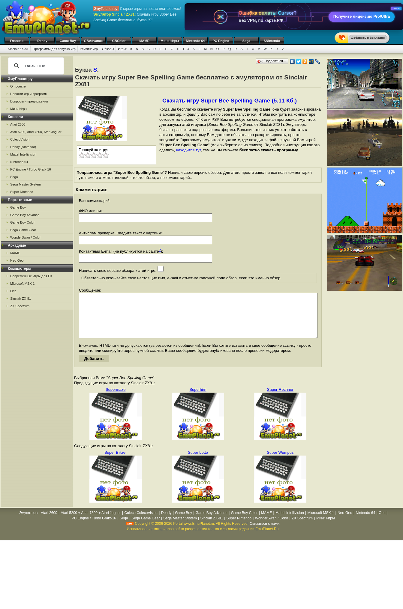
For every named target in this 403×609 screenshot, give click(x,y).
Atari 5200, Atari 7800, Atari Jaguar (36, 132)
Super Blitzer (115, 461)
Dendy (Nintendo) (23, 147)
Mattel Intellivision (23, 154)
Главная (17, 41)
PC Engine (220, 41)
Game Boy (68, 41)
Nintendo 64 (195, 41)
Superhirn (197, 398)
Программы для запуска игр (54, 49)
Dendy (42, 41)
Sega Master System (25, 184)
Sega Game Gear (23, 230)
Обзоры (108, 49)
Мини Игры (170, 41)
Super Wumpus (280, 461)
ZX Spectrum (19, 306)
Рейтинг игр (89, 49)
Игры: (122, 49)
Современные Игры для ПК (31, 276)
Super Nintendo (21, 192)
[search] (35, 66)
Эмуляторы (28, 522)
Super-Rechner (280, 398)
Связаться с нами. (265, 532)
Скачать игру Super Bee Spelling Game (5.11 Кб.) (229, 100)
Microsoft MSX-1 (22, 283)
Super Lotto (198, 461)
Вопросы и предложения (29, 101)
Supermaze (115, 398)
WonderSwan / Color (25, 237)
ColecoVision (19, 139)
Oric (13, 291)
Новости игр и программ (28, 94)
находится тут (188, 150)
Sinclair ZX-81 (18, 49)
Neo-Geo (17, 260)
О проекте (18, 86)
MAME (144, 41)
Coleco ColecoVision (141, 522)
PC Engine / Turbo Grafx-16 (30, 169)
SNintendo (272, 41)
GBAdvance (93, 41)
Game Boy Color (22, 222)
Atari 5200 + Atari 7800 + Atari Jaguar (91, 522)
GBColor (118, 41)
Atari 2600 (17, 124)
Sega (246, 41)
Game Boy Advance (24, 215)
